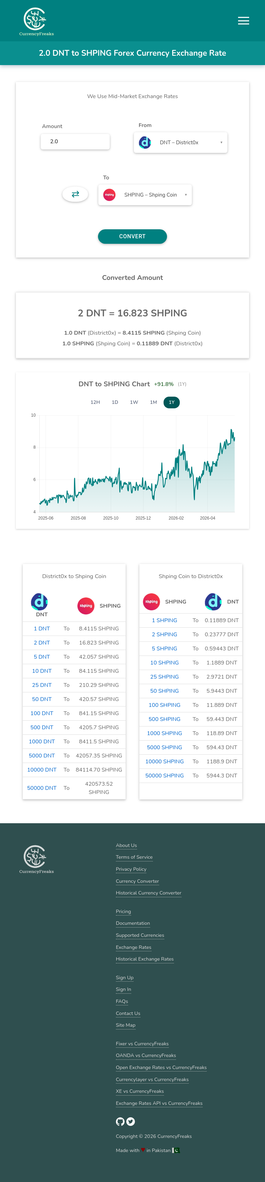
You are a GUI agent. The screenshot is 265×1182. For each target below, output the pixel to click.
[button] (243, 20)
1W (134, 402)
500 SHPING (165, 719)
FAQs (122, 1001)
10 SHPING (164, 663)
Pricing (123, 911)
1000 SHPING (164, 733)
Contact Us (128, 1013)
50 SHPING (164, 691)
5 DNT (42, 657)
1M (153, 402)
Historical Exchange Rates (145, 958)
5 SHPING (164, 648)
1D (115, 402)
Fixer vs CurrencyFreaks (142, 1043)
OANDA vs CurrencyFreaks (146, 1055)
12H (95, 402)
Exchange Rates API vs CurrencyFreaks (159, 1103)
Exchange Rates (133, 947)
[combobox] (180, 142)
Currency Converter (137, 881)
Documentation (133, 923)
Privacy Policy (131, 869)
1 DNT (42, 628)
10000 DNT (42, 770)
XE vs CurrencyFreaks (140, 1091)
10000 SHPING (164, 761)
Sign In (123, 989)
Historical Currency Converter (148, 892)
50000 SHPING (164, 776)
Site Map (126, 1025)
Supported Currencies (140, 935)
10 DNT (42, 671)
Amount (52, 126)
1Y (172, 402)
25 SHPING (164, 677)
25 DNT (42, 685)
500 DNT (41, 727)
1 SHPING (164, 620)
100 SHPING (165, 705)
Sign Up (125, 977)
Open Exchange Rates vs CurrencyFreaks (161, 1067)
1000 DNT (42, 741)
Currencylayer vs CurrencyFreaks (152, 1079)
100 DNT (41, 713)
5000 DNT (42, 756)
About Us (126, 845)
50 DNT (42, 699)
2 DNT (42, 643)
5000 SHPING (164, 747)
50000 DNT (42, 788)
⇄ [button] (75, 194)
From (145, 125)
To (106, 177)
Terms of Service (134, 857)
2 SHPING (164, 634)
